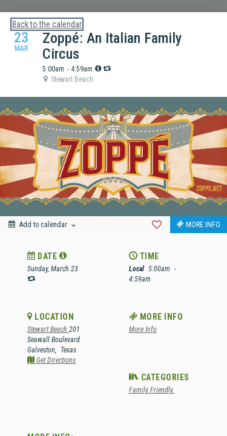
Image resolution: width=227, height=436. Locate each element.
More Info (143, 329)
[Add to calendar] (42, 225)
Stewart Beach (48, 329)
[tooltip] (98, 68)
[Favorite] (156, 224)
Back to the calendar (47, 24)
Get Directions (51, 360)
